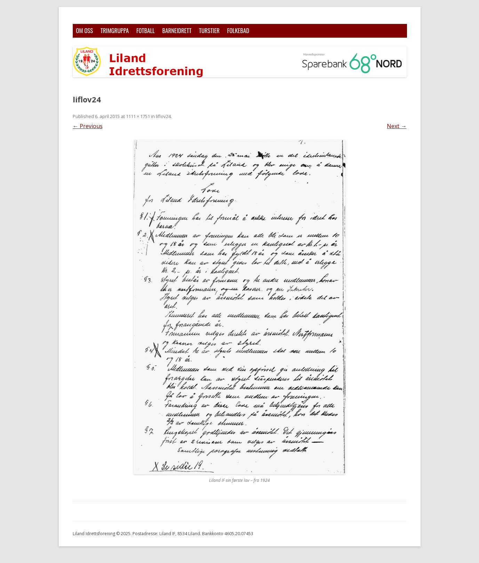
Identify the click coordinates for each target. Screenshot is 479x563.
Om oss (84, 30)
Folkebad (238, 30)
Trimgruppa (115, 30)
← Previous (88, 126)
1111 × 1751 (138, 116)
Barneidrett (176, 30)
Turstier (209, 30)
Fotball (145, 30)
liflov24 (163, 116)
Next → (396, 126)
